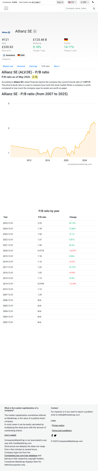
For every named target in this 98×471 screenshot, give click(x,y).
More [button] (56, 66)
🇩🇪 (66, 39)
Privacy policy (58, 425)
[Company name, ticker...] (80, 8)
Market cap (8, 66)
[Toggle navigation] (6, 8)
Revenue (21, 66)
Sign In (60, 2)
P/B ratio (46, 66)
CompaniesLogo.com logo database (20, 455)
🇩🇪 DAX (20, 55)
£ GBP (84, 2)
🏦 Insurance (9, 55)
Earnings (33, 66)
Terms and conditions (62, 430)
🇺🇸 (71, 2)
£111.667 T (36, 2)
